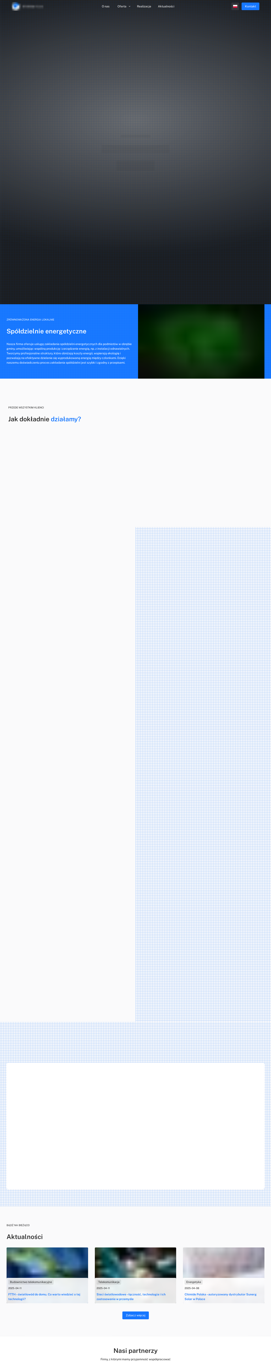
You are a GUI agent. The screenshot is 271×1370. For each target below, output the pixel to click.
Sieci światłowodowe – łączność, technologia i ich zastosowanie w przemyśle (131, 1297)
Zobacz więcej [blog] (135, 1315)
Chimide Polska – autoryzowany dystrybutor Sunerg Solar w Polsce (221, 1297)
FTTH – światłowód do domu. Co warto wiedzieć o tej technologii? (44, 1297)
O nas (105, 6)
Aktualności (166, 6)
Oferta (124, 6)
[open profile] (235, 6)
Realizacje (144, 6)
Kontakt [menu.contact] (250, 6)
